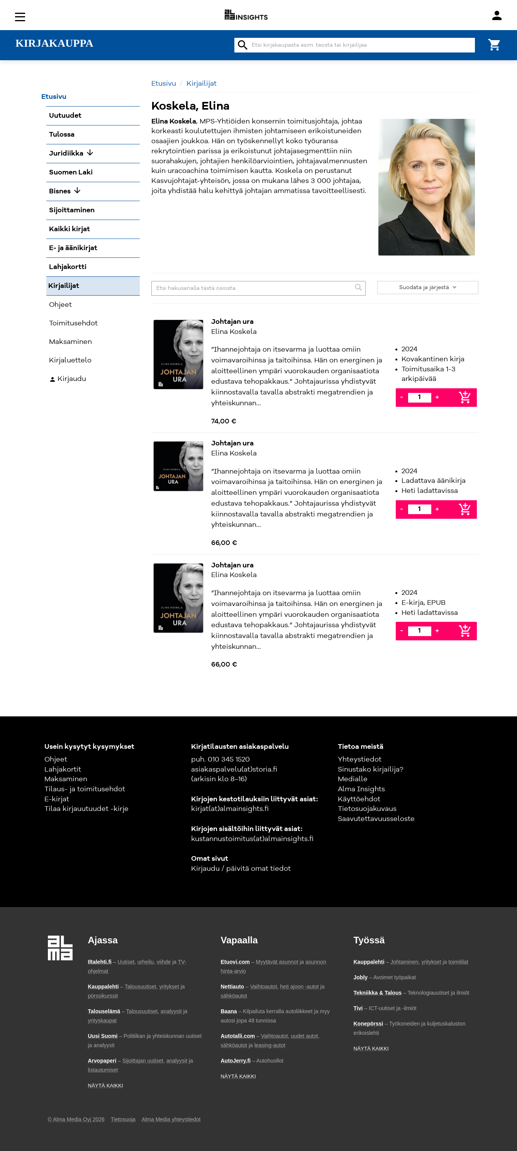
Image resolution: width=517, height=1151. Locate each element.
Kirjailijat (201, 83)
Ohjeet (55, 759)
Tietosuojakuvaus (367, 809)
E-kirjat (56, 799)
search (242, 45)
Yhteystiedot (359, 759)
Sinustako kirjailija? (370, 769)
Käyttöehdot (359, 799)
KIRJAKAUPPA (54, 43)
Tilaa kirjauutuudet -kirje (86, 809)
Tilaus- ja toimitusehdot (84, 789)
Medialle (353, 779)
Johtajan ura (232, 321)
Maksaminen (65, 779)
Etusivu (163, 83)
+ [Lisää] (437, 397)
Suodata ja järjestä (428, 287)
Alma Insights (361, 789)
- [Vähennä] (401, 397)
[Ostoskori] (495, 44)
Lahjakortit (62, 769)
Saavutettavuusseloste (376, 819)
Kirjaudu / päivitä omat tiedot (241, 868)
